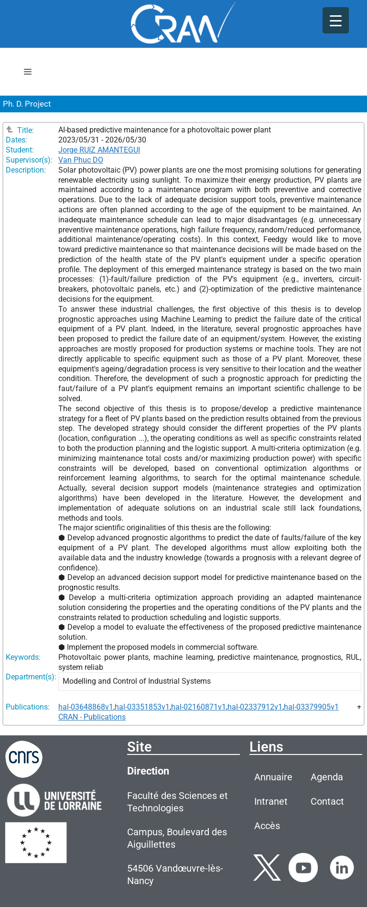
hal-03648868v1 (85, 706)
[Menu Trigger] (336, 20)
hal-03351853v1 (142, 706)
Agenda (327, 777)
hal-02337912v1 (254, 706)
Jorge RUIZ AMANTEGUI (99, 149)
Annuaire (273, 777)
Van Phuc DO (80, 159)
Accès (267, 825)
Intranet (271, 801)
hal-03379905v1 (311, 706)
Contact (327, 801)
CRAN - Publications (92, 716)
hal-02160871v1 (198, 706)
